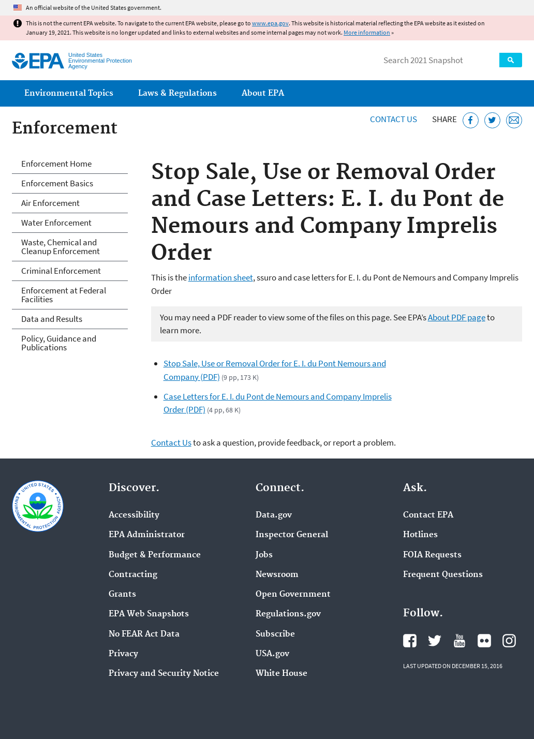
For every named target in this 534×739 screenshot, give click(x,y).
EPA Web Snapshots (149, 614)
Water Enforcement (56, 222)
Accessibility (134, 515)
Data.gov (274, 515)
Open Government (293, 594)
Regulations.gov (288, 614)
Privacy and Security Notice (164, 673)
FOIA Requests (432, 555)
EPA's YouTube (459, 640)
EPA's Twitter (434, 640)
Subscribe (275, 634)
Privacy (123, 654)
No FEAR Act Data (144, 634)
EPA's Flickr (484, 640)
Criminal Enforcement (61, 270)
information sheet (220, 277)
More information (367, 32)
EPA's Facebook (410, 640)
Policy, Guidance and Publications (58, 343)
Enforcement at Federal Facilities (63, 295)
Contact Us (393, 119)
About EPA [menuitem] (263, 93)
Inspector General (292, 535)
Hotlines (420, 535)
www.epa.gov (270, 23)
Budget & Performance (155, 555)
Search (510, 60)
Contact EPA (428, 515)
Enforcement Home (56, 163)
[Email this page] (514, 120)
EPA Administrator (147, 535)
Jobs (264, 555)
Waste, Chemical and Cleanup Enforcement (60, 247)
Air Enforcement (50, 203)
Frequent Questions (443, 575)
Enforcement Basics (57, 183)
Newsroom (277, 575)
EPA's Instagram (509, 640)
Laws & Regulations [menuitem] (177, 93)
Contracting (133, 575)
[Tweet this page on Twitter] (492, 120)
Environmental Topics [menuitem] (68, 93)
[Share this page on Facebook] (471, 120)
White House (281, 673)
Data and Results (51, 318)
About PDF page (456, 317)
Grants (122, 594)
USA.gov (272, 654)
